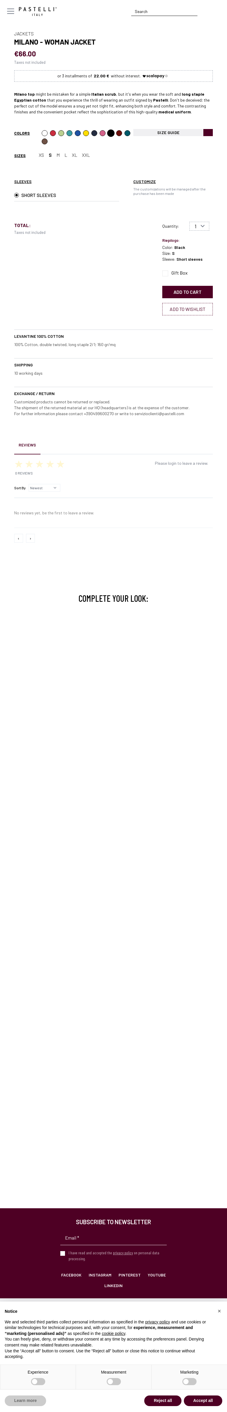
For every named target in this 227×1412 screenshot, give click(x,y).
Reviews (27, 444)
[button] (219, 1311)
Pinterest (130, 1274)
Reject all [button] (163, 1400)
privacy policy (123, 1252)
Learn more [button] (25, 1400)
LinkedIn (113, 1285)
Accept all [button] (203, 1400)
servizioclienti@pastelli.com (159, 413)
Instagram (100, 1274)
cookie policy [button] (113, 1333)
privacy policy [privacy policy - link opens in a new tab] (157, 1322)
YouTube (157, 1274)
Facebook (71, 1274)
